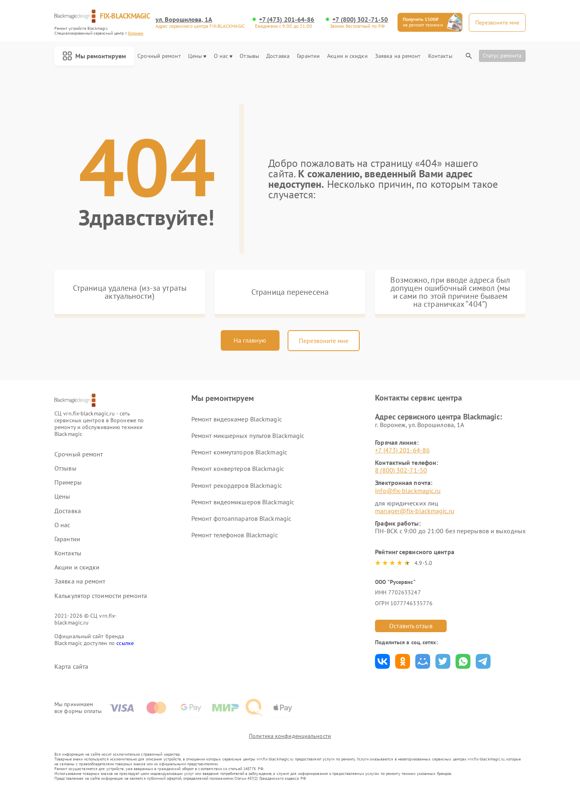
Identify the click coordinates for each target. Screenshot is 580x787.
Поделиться (382, 661)
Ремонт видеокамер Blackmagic (236, 419)
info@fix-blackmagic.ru (408, 491)
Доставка (278, 56)
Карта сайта (71, 666)
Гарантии (308, 56)
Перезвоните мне (323, 341)
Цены (197, 56)
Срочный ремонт (158, 56)
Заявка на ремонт (398, 56)
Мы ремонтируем (94, 56)
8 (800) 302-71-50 (401, 470)
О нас (223, 56)
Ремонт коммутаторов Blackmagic (239, 452)
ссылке (125, 643)
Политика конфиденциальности (290, 736)
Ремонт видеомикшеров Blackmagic (242, 502)
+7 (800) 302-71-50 (360, 19)
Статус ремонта (502, 55)
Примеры (68, 482)
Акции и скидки (347, 56)
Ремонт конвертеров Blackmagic (237, 468)
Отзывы (249, 56)
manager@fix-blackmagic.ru (414, 511)
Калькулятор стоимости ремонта (100, 596)
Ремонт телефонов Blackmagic (234, 535)
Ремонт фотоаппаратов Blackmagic (241, 518)
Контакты (440, 56)
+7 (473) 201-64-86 (287, 19)
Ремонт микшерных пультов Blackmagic (247, 436)
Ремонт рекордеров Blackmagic (236, 485)
